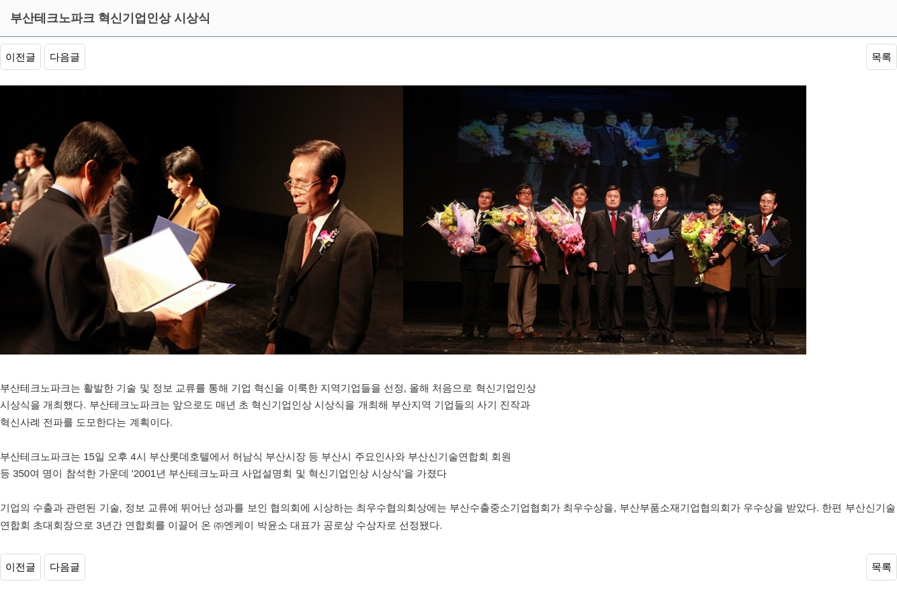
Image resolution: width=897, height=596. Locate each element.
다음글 (65, 57)
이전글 (20, 57)
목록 (881, 57)
